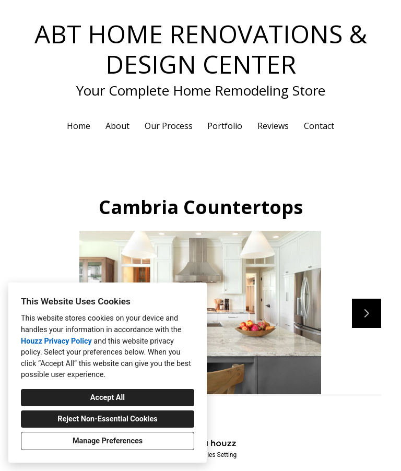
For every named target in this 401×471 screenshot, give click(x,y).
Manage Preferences (108, 441)
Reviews (273, 126)
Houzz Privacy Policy (56, 341)
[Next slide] (366, 313)
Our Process (169, 126)
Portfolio (224, 126)
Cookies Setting (215, 454)
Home (78, 126)
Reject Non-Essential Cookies (107, 419)
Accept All (107, 397)
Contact (319, 126)
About (117, 126)
